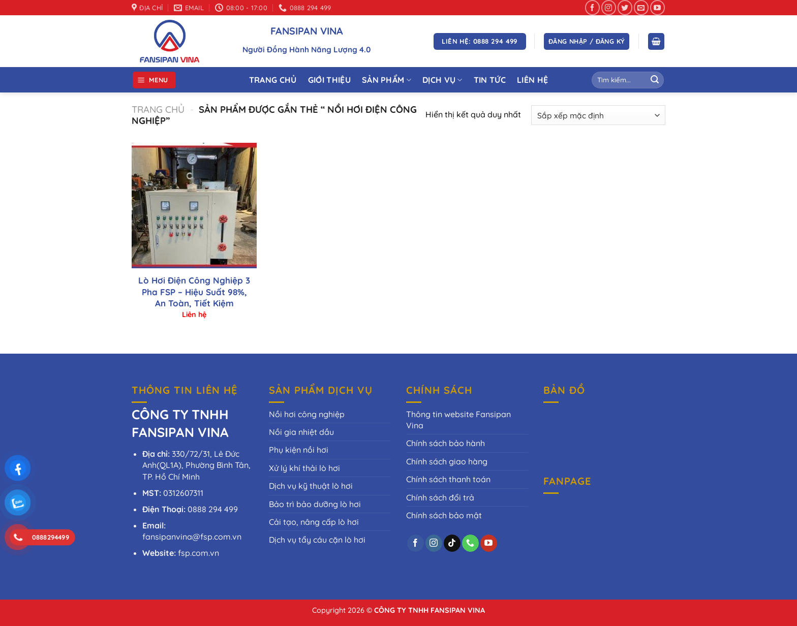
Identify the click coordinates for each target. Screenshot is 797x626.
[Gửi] (654, 80)
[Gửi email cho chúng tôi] (641, 7)
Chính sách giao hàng (446, 461)
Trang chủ (158, 109)
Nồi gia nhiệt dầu (301, 432)
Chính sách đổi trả (440, 497)
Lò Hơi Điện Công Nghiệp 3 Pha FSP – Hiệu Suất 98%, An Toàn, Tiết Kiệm (194, 291)
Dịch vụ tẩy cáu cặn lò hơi (317, 540)
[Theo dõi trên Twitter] (625, 7)
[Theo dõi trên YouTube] (657, 7)
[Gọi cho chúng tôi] (470, 543)
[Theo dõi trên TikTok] (452, 543)
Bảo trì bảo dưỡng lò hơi (315, 504)
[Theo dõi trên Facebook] (592, 7)
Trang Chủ (273, 80)
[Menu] (154, 80)
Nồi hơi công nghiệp (307, 414)
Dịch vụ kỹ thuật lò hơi (311, 486)
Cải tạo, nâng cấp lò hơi (314, 522)
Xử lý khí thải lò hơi (304, 468)
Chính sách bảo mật (444, 515)
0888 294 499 (213, 509)
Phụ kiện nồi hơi (298, 450)
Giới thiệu (329, 80)
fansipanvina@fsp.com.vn (191, 536)
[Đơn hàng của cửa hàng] (598, 115)
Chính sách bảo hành (445, 443)
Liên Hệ (532, 80)
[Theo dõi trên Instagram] (608, 7)
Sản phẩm (386, 80)
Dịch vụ (442, 80)
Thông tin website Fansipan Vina (458, 419)
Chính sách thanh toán (448, 479)
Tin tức (490, 80)
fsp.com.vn (198, 553)
